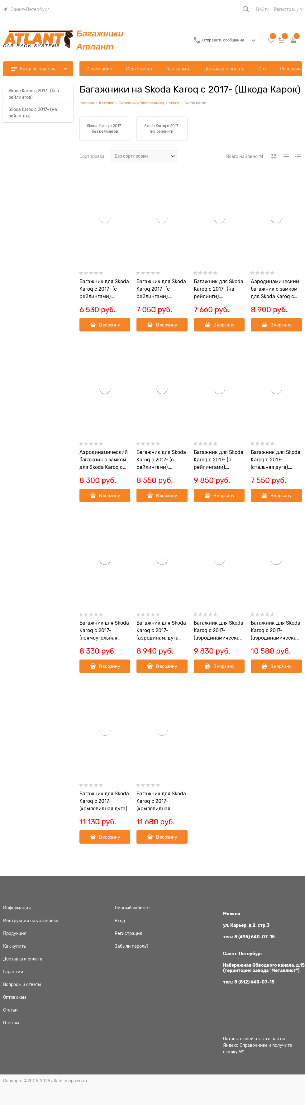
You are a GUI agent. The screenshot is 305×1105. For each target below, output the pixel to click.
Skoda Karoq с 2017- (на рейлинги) (162, 129)
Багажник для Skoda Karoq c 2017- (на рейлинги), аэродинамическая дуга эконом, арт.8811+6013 (218, 289)
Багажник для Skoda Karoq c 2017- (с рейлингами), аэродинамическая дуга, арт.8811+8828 (161, 460)
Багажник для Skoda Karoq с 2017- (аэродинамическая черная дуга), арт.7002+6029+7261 (275, 631)
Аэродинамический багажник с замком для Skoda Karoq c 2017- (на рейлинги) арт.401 (103, 460)
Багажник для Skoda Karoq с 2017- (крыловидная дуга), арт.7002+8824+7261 (104, 801)
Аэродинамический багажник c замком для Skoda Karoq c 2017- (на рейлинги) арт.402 (275, 289)
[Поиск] (246, 9)
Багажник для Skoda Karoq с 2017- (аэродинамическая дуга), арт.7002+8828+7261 (219, 631)
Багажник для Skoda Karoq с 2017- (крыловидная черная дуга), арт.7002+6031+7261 (161, 801)
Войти (262, 9)
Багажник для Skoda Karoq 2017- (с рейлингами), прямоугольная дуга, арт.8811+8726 (161, 289)
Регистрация (288, 9)
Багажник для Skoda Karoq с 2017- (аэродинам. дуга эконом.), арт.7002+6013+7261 (161, 631)
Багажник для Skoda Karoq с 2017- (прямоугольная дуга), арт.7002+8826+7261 (104, 631)
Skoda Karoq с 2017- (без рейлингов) (105, 129)
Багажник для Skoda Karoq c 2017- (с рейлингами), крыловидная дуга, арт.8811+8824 (218, 460)
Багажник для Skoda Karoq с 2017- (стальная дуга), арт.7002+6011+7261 (275, 460)
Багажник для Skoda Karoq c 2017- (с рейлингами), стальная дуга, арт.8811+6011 (104, 289)
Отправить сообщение (223, 40)
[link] (26, 9)
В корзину (109, 324)
